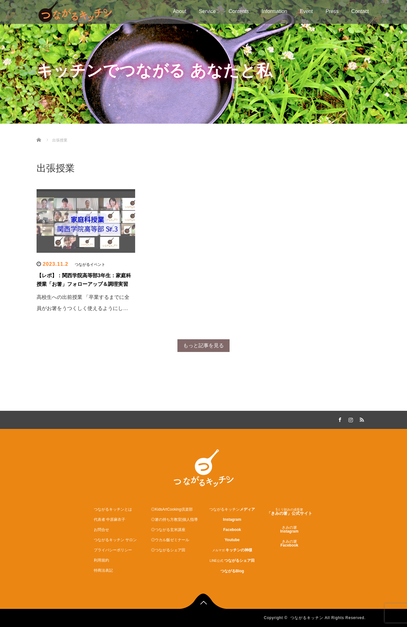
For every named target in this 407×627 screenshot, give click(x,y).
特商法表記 (103, 570)
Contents (239, 11)
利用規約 (101, 560)
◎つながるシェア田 (168, 550)
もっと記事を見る (203, 345)
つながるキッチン (306, 618)
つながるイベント (90, 264)
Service (207, 11)
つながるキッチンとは (113, 509)
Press (332, 11)
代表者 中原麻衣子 (109, 519)
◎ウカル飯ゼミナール (170, 540)
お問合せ (101, 529)
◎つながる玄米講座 (168, 529)
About (179, 11)
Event (306, 11)
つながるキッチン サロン (115, 540)
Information (274, 11)
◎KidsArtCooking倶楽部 (172, 509)
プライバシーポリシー (113, 550)
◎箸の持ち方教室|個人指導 (174, 519)
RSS (361, 419)
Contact (360, 11)
